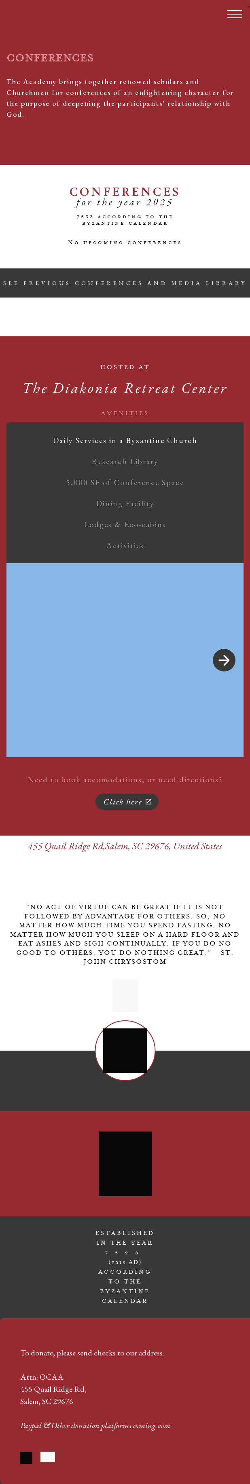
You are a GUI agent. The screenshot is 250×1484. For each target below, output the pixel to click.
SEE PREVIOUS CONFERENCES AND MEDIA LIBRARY (125, 283)
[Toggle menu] (234, 14)
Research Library (125, 461)
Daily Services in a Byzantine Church (125, 440)
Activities (125, 545)
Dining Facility (125, 503)
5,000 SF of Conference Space (125, 482)
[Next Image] (224, 660)
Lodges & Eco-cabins (125, 524)
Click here (128, 801)
